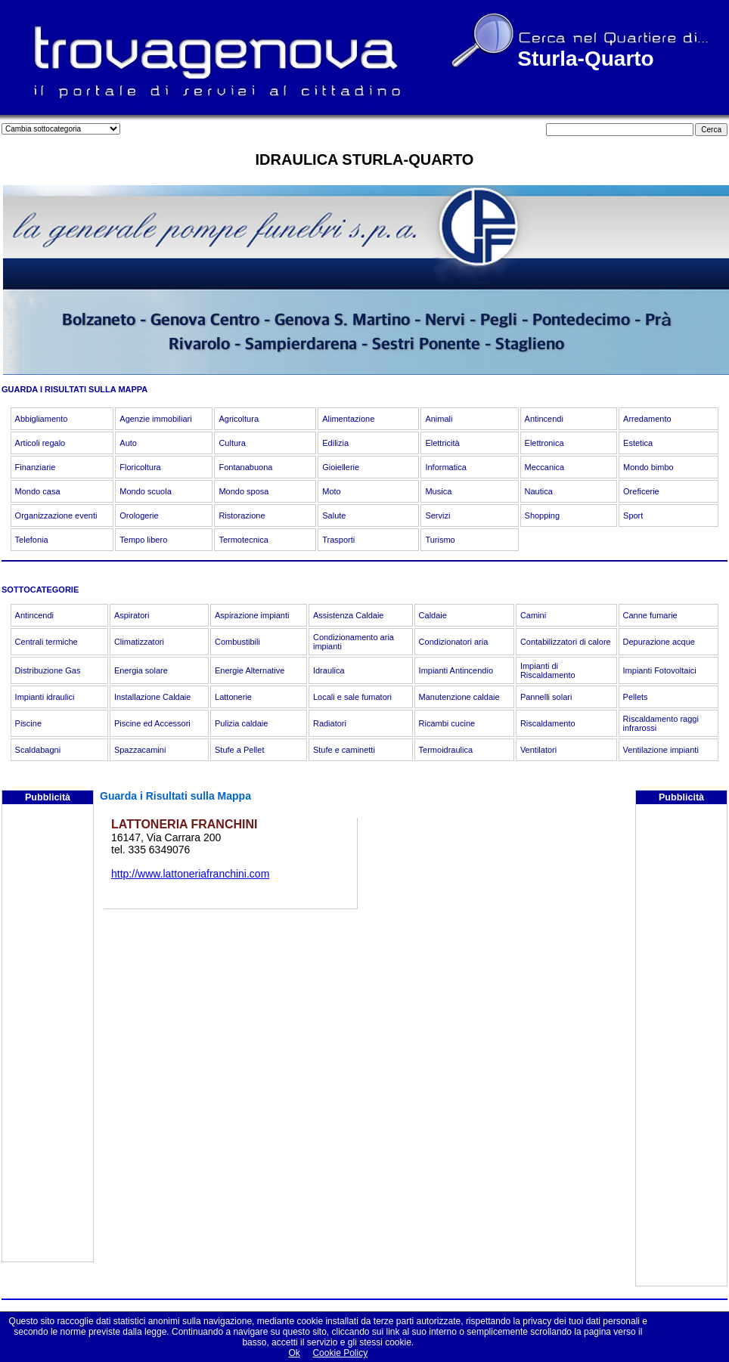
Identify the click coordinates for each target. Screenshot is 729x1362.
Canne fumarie (650, 615)
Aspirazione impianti (252, 615)
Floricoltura (139, 467)
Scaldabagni (38, 749)
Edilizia (335, 442)
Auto (128, 442)
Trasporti (338, 539)
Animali (438, 418)
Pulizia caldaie (241, 723)
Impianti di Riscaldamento (547, 670)
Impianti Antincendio (456, 670)
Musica (438, 491)
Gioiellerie (340, 467)
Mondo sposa (243, 491)
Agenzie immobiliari (155, 418)
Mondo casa (37, 491)
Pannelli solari (546, 696)
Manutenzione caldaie (459, 696)
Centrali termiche (46, 641)
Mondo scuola (145, 491)
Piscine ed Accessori (152, 723)
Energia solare (141, 670)
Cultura (232, 442)
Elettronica (544, 442)
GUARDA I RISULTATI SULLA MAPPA (74, 389)
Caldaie (433, 615)
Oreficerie (641, 491)
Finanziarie (35, 467)
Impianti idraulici (45, 696)
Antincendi (544, 418)
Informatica (445, 467)
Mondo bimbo (648, 467)
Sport (633, 515)
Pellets (635, 696)
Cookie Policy (340, 1353)
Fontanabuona (245, 467)
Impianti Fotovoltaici (659, 670)
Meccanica (545, 467)
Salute (334, 515)
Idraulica (329, 670)
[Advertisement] (47, 1034)
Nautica (539, 491)
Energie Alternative (249, 670)
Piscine (28, 723)
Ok (293, 1353)
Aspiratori (131, 615)
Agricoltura (239, 418)
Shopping (542, 515)
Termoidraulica (446, 749)
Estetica (638, 442)
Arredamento (647, 418)
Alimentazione (348, 418)
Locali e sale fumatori (352, 696)
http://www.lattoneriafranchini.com (190, 874)
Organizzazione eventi (56, 515)
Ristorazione (242, 515)
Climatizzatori (139, 641)
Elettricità (442, 442)
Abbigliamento (41, 418)
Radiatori (329, 723)
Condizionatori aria (454, 641)
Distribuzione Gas (48, 670)
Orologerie (138, 515)
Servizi (437, 515)
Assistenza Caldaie (348, 615)
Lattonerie (233, 696)
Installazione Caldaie (152, 696)
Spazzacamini (140, 749)
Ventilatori (538, 749)
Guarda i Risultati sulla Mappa (175, 796)
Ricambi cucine (447, 723)
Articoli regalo (40, 442)
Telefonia (31, 539)
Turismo (439, 539)
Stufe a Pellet (239, 749)
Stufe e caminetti (344, 749)
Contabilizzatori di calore (565, 641)
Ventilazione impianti (661, 749)
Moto (331, 491)
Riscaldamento (547, 723)
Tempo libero (143, 539)
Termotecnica (243, 539)
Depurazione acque (659, 641)
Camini (533, 615)
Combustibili (237, 641)
